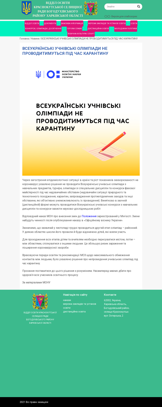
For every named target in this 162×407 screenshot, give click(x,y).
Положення (89, 216)
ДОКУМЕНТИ (50, 23)
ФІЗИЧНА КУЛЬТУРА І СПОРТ (81, 34)
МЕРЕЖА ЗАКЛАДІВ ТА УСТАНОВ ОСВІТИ (107, 23)
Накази (67, 300)
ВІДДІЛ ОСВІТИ (32, 23)
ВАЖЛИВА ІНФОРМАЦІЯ (72, 23)
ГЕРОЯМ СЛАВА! (74, 28)
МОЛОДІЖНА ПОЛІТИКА (126, 28)
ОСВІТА (134, 23)
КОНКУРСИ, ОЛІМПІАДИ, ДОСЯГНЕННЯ (43, 28)
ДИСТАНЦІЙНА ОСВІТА (98, 28)
